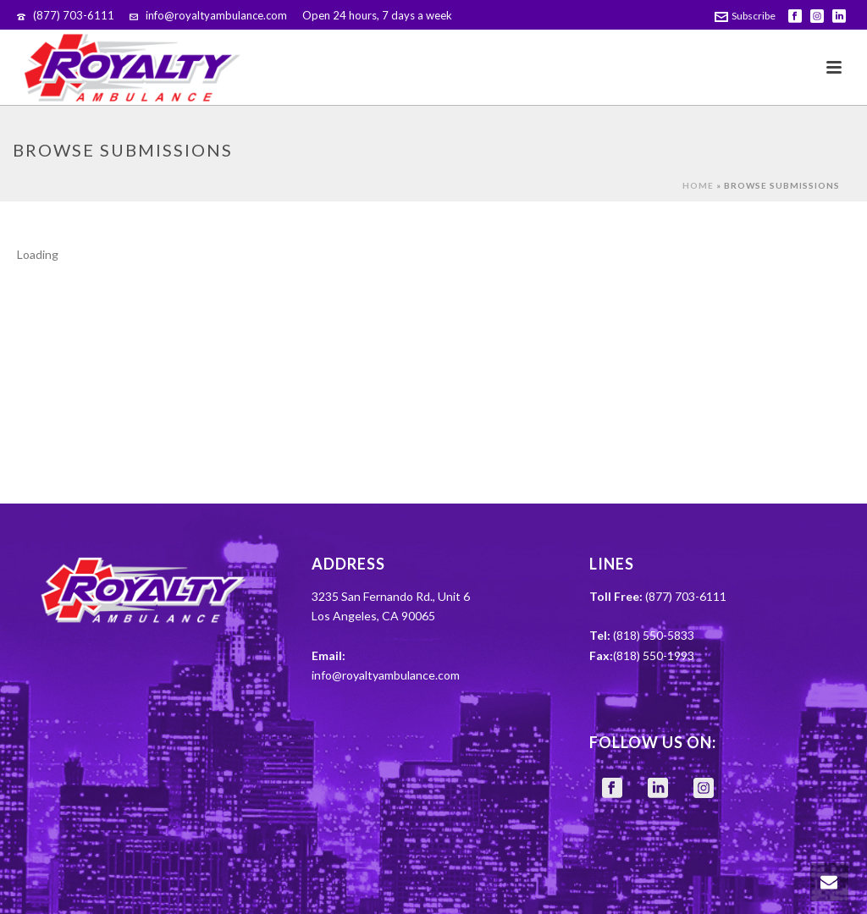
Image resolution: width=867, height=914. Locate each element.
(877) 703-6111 (73, 15)
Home (698, 185)
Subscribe (745, 15)
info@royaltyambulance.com (216, 15)
